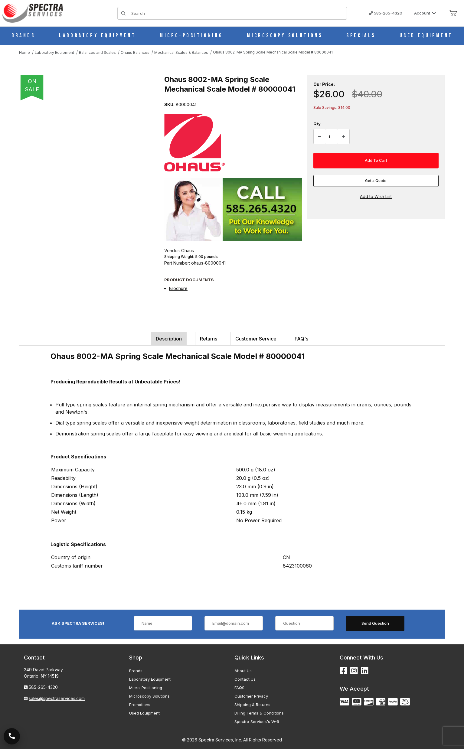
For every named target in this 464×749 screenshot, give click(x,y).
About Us (243, 670)
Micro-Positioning (145, 687)
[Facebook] (343, 670)
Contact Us (245, 679)
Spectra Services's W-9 (256, 721)
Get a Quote (376, 180)
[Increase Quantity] (343, 136)
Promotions (139, 704)
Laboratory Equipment (150, 679)
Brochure (178, 288)
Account (425, 13)
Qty (317, 123)
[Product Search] (237, 13)
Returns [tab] (208, 339)
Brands (135, 670)
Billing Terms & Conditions (259, 713)
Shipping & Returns (252, 704)
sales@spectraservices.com (57, 698)
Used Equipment (144, 713)
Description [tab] (169, 339)
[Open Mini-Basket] (453, 13)
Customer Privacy (251, 696)
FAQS (239, 687)
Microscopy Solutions (149, 696)
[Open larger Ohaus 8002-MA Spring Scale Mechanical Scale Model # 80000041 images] (85, 163)
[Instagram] (354, 670)
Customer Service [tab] (255, 339)
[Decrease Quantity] (320, 136)
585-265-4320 (385, 13)
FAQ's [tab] (301, 339)
